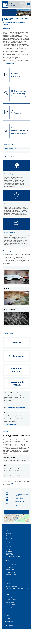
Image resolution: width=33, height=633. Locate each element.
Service (7, 561)
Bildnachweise (9, 617)
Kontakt (18, 490)
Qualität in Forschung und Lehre (14, 204)
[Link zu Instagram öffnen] (6, 493)
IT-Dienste (8, 566)
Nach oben (8, 619)
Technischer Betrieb (10, 606)
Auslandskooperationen (12, 174)
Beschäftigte (8, 553)
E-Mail (18, 503)
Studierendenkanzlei (10, 572)
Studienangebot (9, 548)
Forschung (5, 262)
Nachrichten (8, 550)
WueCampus (8, 585)
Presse (7, 601)
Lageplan (12, 483)
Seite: (6, 625)
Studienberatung (9, 569)
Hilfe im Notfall (9, 608)
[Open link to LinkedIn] (6, 496)
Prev (5, 12)
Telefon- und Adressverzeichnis (13, 598)
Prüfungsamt (8, 571)
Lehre (6, 535)
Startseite (7, 527)
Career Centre (8, 576)
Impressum (8, 631)
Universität (8, 530)
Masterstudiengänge (10, 152)
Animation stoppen (25, 15)
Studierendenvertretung (11, 574)
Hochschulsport (9, 567)
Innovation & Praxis (11, 232)
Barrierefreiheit (24, 631)
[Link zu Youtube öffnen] (6, 502)
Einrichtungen (8, 537)
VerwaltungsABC (9, 555)
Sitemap (7, 615)
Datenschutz (15, 631)
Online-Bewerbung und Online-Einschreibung (16, 588)
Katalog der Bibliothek (10, 590)
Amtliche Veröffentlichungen (12, 556)
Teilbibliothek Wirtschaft (10, 424)
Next (28, 12)
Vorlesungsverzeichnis (11, 587)
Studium (7, 532)
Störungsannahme (10, 604)
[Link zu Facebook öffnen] (6, 499)
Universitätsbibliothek (10, 564)
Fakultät (6, 24)
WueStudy (8, 583)
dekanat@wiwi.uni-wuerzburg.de (16, 407)
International (8, 539)
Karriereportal (8, 551)
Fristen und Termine (10, 546)
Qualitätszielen (24, 211)
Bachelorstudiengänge (10, 148)
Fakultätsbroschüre (9, 63)
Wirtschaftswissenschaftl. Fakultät (15, 22)
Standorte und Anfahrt (10, 599)
